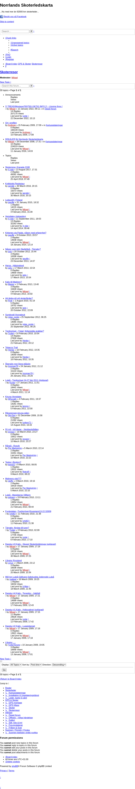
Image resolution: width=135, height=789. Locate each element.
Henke (26, 341)
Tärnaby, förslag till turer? (17, 528)
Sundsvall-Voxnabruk (15, 315)
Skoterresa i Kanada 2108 (17, 167)
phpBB (15, 766)
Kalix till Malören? (13, 282)
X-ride (11, 170)
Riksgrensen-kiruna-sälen (17, 413)
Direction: (54, 665)
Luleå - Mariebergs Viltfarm (18, 495)
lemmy (26, 406)
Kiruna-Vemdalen (13, 397)
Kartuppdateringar (54, 125)
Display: (12, 665)
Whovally (12, 399)
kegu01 (11, 464)
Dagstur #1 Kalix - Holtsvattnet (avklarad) (24, 610)
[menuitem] (20, 43)
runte (25, 116)
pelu (10, 268)
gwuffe (11, 202)
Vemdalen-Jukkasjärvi (15, 216)
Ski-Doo (12, 415)
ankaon (11, 497)
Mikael (15, 78)
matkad (12, 579)
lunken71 (27, 422)
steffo (10, 481)
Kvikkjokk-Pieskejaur (15, 184)
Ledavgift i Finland (13, 200)
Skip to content (7, 21)
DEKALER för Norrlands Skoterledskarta (24, 139)
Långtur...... (10, 642)
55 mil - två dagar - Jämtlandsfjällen (22, 429)
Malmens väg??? (13, 478)
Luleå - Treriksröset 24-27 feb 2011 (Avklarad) (26, 380)
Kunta (12, 383)
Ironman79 (13, 366)
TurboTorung (14, 645)
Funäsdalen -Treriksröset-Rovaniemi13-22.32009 (28, 511)
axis (10, 251)
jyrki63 (12, 514)
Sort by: (32, 665)
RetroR (26, 472)
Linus (10, 563)
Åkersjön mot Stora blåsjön (17, 364)
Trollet (11, 333)
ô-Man (25, 586)
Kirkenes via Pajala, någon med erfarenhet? (25, 233)
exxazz (11, 432)
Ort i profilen (11, 123)
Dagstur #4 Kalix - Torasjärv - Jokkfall (22, 593)
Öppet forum (50, 109)
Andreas (12, 125)
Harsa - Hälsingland (14, 265)
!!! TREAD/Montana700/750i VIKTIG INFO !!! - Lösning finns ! (34, 106)
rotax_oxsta (13, 317)
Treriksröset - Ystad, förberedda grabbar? (24, 331)
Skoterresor (9, 72)
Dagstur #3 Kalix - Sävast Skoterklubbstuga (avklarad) (30, 544)
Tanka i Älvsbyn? (13, 462)
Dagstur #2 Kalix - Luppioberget (20, 626)
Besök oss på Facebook (15, 16)
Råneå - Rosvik (12, 446)
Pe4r (10, 301)
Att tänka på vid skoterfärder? (19, 298)
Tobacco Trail (11, 347)
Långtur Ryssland (13, 560)
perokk (11, 186)
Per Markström (15, 448)
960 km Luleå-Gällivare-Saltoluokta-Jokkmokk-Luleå (29, 577)
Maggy (11, 284)
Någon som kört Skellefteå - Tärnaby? (23, 249)
